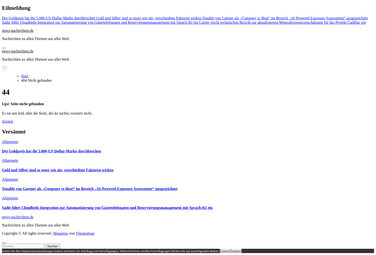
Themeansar (85, 233)
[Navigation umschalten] (4, 48)
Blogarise (60, 233)
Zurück (7, 121)
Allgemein (10, 142)
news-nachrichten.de (18, 31)
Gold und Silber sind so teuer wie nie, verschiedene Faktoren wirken (57, 170)
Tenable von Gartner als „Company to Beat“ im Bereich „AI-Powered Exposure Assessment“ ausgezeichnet (89, 189)
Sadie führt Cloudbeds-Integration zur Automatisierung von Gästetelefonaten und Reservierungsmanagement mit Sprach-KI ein (107, 208)
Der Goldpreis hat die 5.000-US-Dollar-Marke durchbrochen (51, 151)
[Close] (4, 242)
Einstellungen (230, 251)
